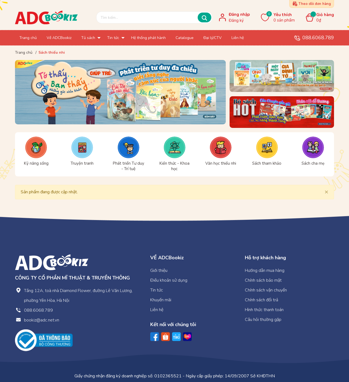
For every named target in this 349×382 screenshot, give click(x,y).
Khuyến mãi (160, 300)
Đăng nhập (239, 14)
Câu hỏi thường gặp (263, 320)
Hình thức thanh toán (264, 310)
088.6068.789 (318, 37)
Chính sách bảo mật (263, 280)
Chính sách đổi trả (261, 300)
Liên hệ (156, 310)
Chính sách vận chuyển (266, 290)
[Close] (326, 191)
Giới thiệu (158, 270)
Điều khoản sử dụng (168, 280)
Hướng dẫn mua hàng (264, 270)
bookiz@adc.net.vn (41, 320)
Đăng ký (236, 20)
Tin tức (156, 290)
